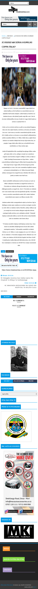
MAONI (31, 381)
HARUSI (6, 549)
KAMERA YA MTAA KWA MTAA (14, 559)
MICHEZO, (27, 52)
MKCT (34, 587)
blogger (7, 297)
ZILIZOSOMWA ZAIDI (19, 381)
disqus (19, 297)
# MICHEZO (9, 251)
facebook (31, 297)
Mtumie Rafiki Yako (9, 265)
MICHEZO (10, 36)
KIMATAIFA (7, 570)
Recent (7, 381)
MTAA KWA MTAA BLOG (7, 585)
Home (3, 36)
